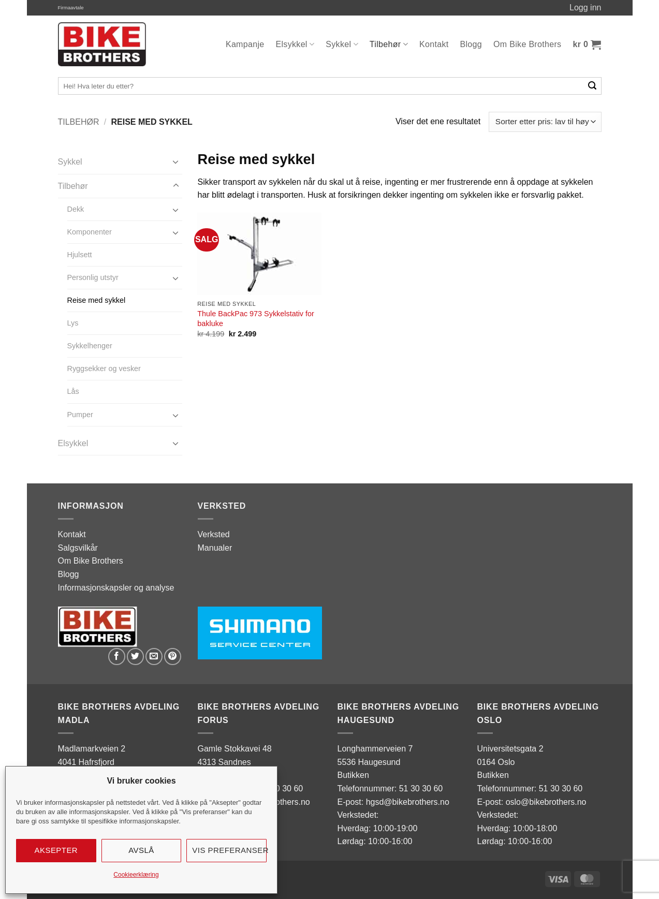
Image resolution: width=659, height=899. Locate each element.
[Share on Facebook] (116, 656)
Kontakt (434, 44)
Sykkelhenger (89, 346)
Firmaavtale (71, 7)
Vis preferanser (229, 850)
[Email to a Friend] (154, 656)
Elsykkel (295, 44)
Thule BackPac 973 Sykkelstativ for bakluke (255, 319)
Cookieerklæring (135, 874)
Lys (73, 323)
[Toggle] (176, 161)
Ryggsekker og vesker (104, 368)
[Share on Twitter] (135, 656)
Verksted (214, 534)
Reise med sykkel (96, 300)
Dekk (75, 209)
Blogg (471, 44)
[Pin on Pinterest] (172, 656)
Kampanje (245, 44)
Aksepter (56, 850)
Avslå (141, 850)
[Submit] (592, 86)
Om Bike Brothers (527, 44)
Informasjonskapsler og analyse (116, 587)
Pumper (80, 414)
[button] (587, 44)
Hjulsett (79, 254)
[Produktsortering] (545, 122)
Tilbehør (389, 44)
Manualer (215, 547)
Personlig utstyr (93, 277)
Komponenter (89, 232)
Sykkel (342, 44)
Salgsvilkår (78, 547)
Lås (73, 391)
